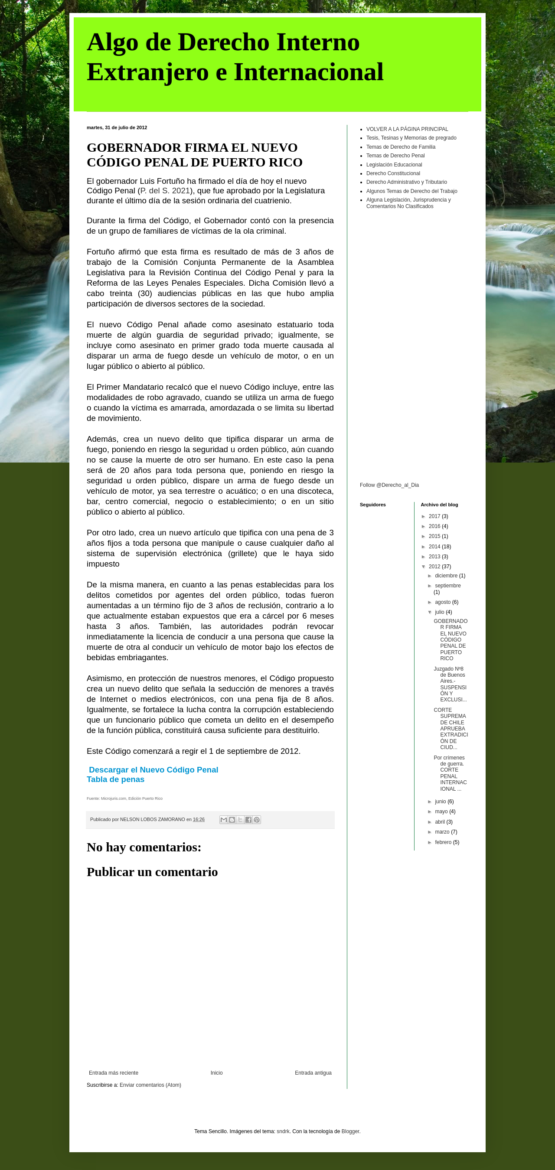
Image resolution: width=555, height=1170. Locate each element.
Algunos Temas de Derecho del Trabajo (411, 191)
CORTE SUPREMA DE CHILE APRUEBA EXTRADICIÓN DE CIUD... (451, 728)
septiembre (447, 586)
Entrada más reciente (113, 1073)
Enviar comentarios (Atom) (150, 1085)
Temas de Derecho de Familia (400, 147)
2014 (435, 547)
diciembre (447, 576)
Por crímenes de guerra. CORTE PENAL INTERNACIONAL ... (450, 773)
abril (440, 822)
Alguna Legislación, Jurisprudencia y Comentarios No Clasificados (408, 203)
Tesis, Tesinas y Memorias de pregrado (411, 138)
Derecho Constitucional (393, 173)
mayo (442, 811)
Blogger (350, 1131)
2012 (435, 567)
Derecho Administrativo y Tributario (406, 182)
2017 (435, 516)
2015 (435, 536)
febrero (444, 842)
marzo (443, 832)
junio (441, 801)
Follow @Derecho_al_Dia (389, 485)
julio (440, 612)
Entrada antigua (313, 1073)
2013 (435, 557)
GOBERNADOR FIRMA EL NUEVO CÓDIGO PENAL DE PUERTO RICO (450, 640)
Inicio (217, 1073)
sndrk (283, 1131)
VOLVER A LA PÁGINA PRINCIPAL (407, 129)
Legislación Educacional (394, 165)
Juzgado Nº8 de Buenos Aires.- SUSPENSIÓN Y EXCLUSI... (450, 684)
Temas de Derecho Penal (395, 156)
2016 (435, 526)
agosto (443, 602)
